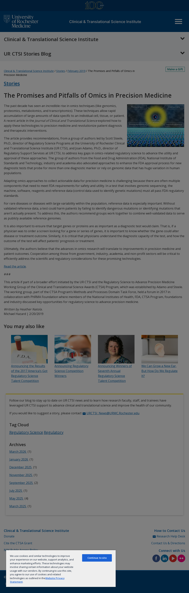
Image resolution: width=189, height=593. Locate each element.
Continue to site (97, 558)
